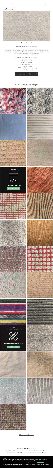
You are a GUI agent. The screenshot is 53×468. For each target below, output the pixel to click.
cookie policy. (40, 462)
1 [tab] (21, 42)
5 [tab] (31, 42)
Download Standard (25, 74)
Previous (1, 23)
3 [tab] (26, 42)
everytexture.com (10, 8)
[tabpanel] (26, 23)
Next (51, 23)
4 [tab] (29, 42)
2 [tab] (24, 42)
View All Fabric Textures (26, 435)
